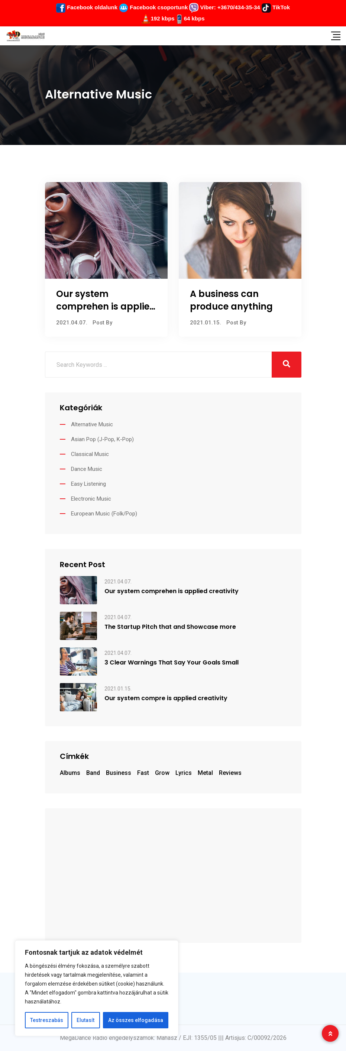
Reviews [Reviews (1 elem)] (230, 772)
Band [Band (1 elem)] (93, 772)
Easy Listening (88, 484)
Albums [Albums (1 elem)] (70, 772)
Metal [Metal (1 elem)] (205, 772)
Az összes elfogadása (135, 1020)
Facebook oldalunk (86, 7)
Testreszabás (46, 1020)
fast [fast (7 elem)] (143, 772)
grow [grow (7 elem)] (162, 772)
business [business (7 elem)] (118, 772)
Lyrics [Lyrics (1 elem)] (183, 772)
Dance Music (86, 469)
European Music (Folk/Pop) (104, 513)
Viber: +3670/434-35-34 (224, 7)
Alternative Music (92, 424)
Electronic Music (91, 498)
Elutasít (85, 1020)
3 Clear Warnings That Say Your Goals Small (171, 663)
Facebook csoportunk (153, 7)
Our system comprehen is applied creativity (106, 306)
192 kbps (162, 18)
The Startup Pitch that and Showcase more (170, 627)
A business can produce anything (231, 300)
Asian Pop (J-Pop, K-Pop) (102, 439)
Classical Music (90, 454)
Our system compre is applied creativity (165, 698)
